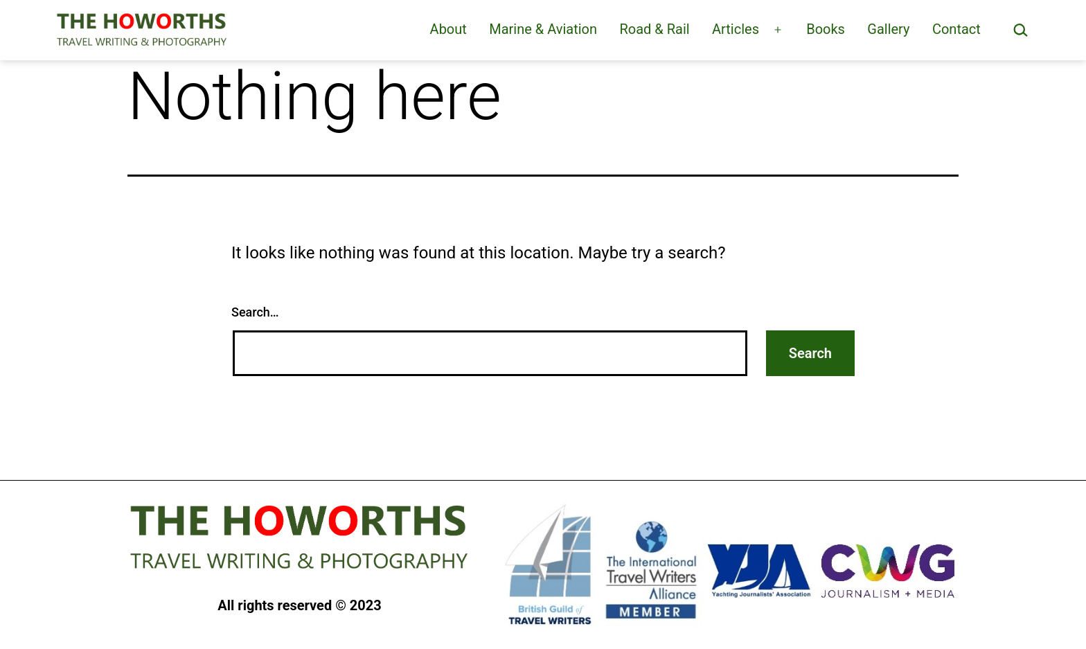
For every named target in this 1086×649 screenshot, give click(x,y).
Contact (956, 29)
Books (825, 29)
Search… (255, 312)
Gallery (888, 29)
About (448, 29)
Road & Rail (654, 29)
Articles (735, 29)
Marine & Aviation (543, 29)
